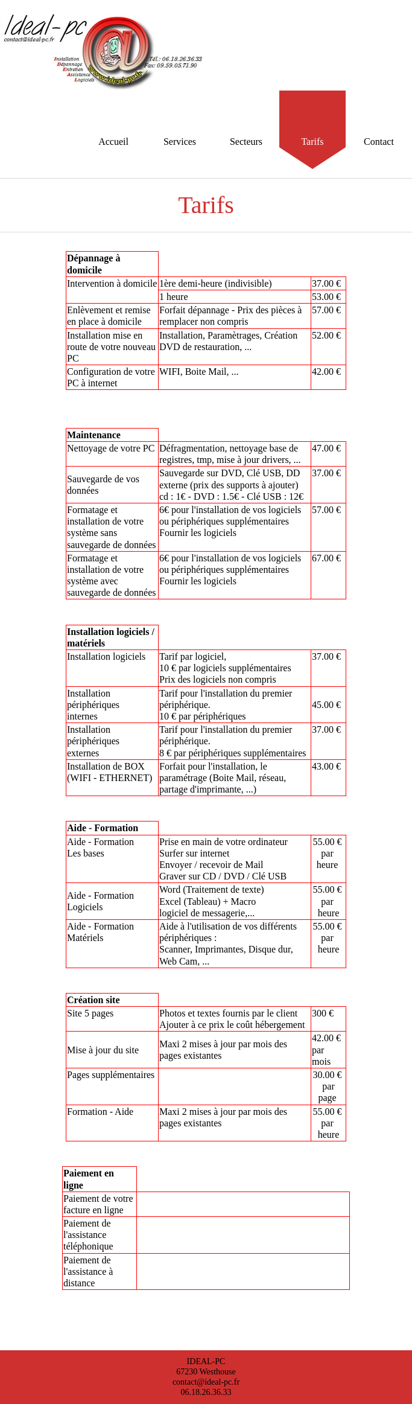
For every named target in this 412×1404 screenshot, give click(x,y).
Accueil (113, 141)
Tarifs (312, 141)
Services (179, 141)
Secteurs (246, 141)
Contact (379, 141)
